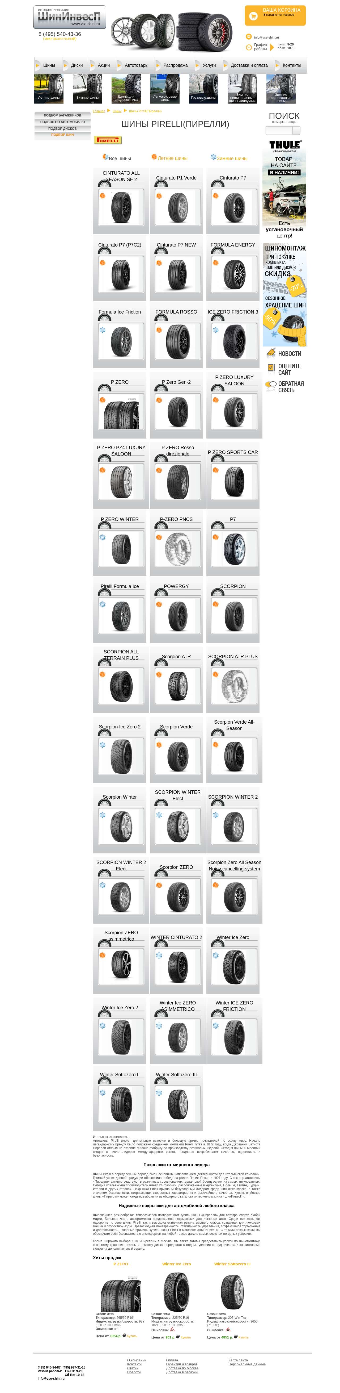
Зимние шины (232, 158)
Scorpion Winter (120, 797)
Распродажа (172, 65)
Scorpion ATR (176, 656)
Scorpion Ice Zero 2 (120, 726)
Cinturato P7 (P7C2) (119, 245)
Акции (100, 65)
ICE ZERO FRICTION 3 (233, 312)
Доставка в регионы (182, 1372)
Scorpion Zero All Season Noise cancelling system (234, 865)
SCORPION (233, 586)
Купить (132, 1336)
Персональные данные (247, 1364)
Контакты (288, 65)
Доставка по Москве (182, 1368)
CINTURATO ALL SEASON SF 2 (121, 176)
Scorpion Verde (176, 726)
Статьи (132, 1368)
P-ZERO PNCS (176, 519)
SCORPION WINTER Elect (178, 795)
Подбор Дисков (62, 129)
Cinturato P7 (233, 178)
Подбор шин (62, 135)
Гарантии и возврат (181, 1364)
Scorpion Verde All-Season (234, 725)
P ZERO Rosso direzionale (178, 451)
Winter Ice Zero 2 (119, 1007)
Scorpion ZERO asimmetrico (121, 936)
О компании (136, 1360)
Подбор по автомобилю (62, 122)
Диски (73, 65)
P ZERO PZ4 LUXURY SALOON (121, 451)
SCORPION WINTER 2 (233, 797)
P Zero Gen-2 (176, 382)
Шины (45, 65)
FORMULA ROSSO (176, 312)
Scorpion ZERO (176, 867)
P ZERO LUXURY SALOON (234, 380)
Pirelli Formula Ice (120, 586)
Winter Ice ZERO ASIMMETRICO (178, 1006)
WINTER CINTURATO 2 (176, 937)
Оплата (172, 1360)
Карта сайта (238, 1360)
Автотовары (132, 65)
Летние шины (173, 158)
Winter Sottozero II (119, 1074)
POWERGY (176, 586)
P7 (233, 519)
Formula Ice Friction (120, 312)
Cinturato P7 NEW (176, 245)
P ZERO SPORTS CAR (233, 452)
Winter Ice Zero (232, 937)
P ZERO (120, 382)
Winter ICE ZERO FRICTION (234, 1006)
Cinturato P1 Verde (176, 178)
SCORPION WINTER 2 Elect (121, 865)
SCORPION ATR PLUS (233, 656)
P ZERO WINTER (120, 519)
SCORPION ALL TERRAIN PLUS (121, 655)
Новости (134, 1372)
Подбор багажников (62, 115)
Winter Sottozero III (176, 1074)
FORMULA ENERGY (233, 245)
